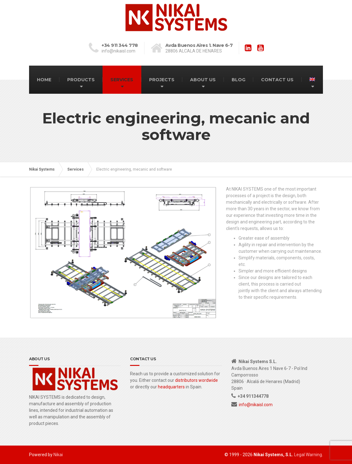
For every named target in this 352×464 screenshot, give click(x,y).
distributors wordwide (196, 380)
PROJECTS (161, 79)
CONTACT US (277, 79)
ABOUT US (203, 79)
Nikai (58, 454)
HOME (44, 79)
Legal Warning (308, 454)
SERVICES (121, 79)
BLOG (238, 79)
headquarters (171, 386)
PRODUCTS (81, 79)
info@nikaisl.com (256, 404)
